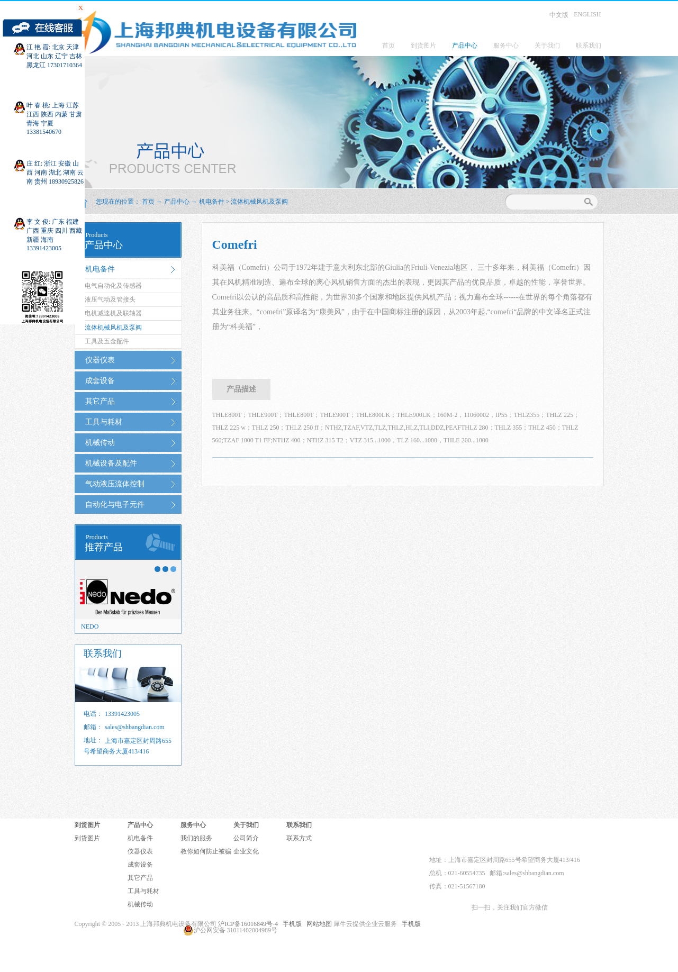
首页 (388, 45)
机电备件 (211, 201)
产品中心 (176, 201)
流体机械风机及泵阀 (259, 201)
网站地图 (317, 924)
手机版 (290, 924)
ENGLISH (587, 14)
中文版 (558, 15)
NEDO (89, 626)
